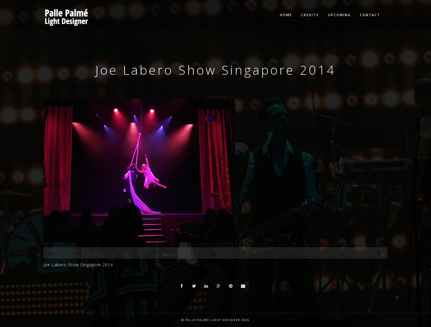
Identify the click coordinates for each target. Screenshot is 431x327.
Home (286, 15)
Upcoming (339, 15)
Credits (310, 15)
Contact (370, 15)
